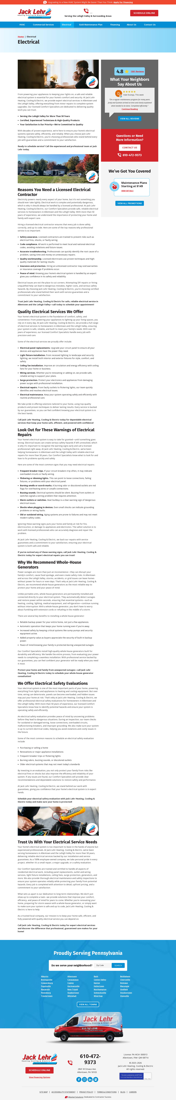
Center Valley (100, 979)
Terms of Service (137, 1076)
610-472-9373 (91, 11)
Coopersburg (47, 982)
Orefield (124, 989)
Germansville (73, 985)
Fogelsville (46, 985)
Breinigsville (47, 979)
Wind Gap (98, 995)
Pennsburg (46, 992)
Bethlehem (125, 976)
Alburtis (45, 976)
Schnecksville (100, 992)
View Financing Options (39, 1076)
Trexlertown (47, 995)
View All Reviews (129, 118)
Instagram (84, 1078)
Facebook (78, 1078)
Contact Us (129, 147)
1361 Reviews (137, 71)
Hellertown (99, 985)
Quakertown (73, 992)
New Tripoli (73, 989)
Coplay (70, 982)
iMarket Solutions (75, 1096)
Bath (96, 976)
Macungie (125, 985)
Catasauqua (73, 979)
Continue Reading (130, 109)
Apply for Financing (123, 2)
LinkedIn (90, 1078)
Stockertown (126, 992)
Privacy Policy (129, 1076)
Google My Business (95, 1078)
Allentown (72, 976)
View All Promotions (130, 203)
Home (21, 36)
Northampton (101, 989)
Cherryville (125, 979)
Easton (97, 982)
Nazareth (46, 989)
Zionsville (125, 995)
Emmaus (124, 982)
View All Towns (88, 1003)
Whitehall (72, 995)
